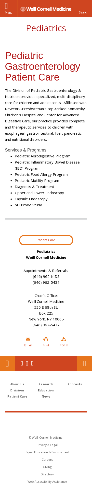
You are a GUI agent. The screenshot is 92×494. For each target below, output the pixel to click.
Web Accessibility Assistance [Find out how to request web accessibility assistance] (47, 482)
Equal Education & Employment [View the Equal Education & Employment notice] (47, 452)
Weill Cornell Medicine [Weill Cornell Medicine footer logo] (46, 420)
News (46, 396)
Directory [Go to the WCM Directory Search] (47, 474)
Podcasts (74, 384)
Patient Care (46, 240)
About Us (17, 384)
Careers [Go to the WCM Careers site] (47, 460)
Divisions (17, 390)
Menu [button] (9, 13)
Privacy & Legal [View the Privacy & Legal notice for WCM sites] (47, 445)
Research (46, 384)
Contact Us (84, 363)
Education (46, 390)
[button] (83, 8)
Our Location (7, 363)
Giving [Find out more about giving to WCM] (47, 467)
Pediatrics (46, 28)
